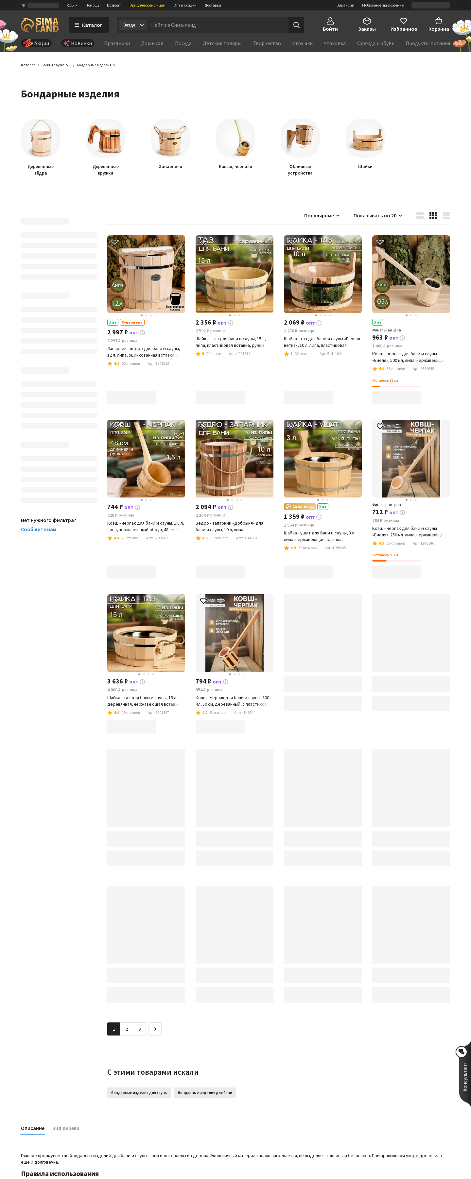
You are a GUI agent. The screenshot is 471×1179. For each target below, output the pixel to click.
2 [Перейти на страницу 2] (127, 1029)
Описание (32, 1128)
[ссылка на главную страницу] (40, 24)
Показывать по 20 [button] (378, 215)
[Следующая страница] (155, 1029)
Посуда (183, 43)
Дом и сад (152, 43)
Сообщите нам (38, 529)
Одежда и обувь (375, 43)
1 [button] (114, 1029)
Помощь (92, 5)
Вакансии (345, 5)
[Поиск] (296, 25)
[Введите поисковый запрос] (217, 25)
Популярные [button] (322, 215)
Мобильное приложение (383, 5)
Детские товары (222, 43)
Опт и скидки (185, 5)
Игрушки (302, 43)
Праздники (117, 43)
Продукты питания (428, 43)
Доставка (212, 5)
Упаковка (335, 43)
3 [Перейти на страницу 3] (139, 1029)
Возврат (114, 5)
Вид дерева (65, 1128)
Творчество (267, 43)
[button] (94, 65)
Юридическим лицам (147, 5)
